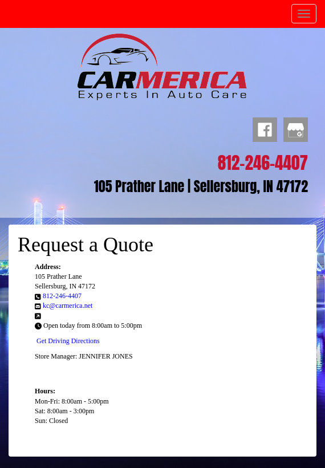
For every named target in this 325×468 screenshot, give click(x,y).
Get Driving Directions (68, 341)
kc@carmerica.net (67, 306)
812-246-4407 (62, 296)
